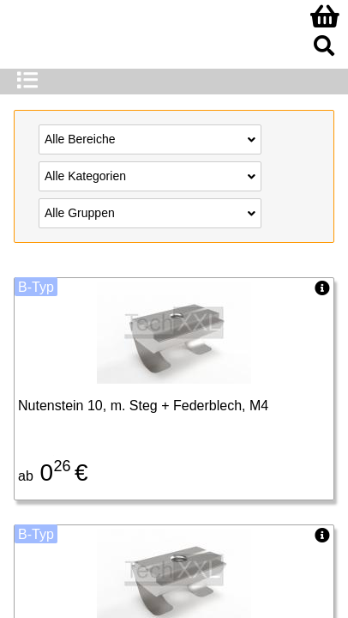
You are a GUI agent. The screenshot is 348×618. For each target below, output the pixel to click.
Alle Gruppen (150, 212)
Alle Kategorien (150, 175)
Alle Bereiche (150, 138)
